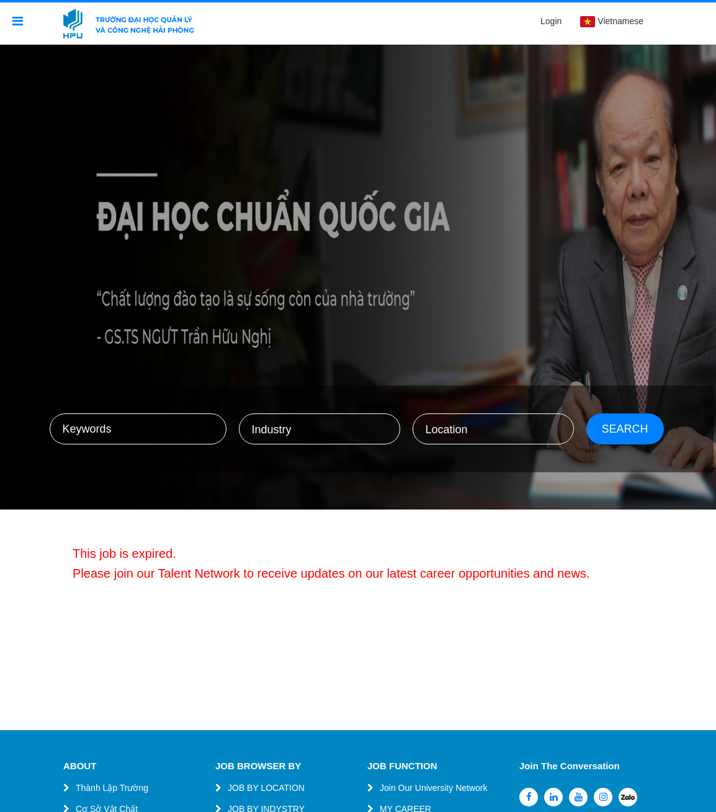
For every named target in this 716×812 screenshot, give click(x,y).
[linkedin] (553, 797)
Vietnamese (611, 21)
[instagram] (603, 797)
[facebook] (528, 797)
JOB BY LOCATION (266, 788)
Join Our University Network (434, 788)
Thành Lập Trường (112, 788)
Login (551, 21)
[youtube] (578, 797)
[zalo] (628, 797)
